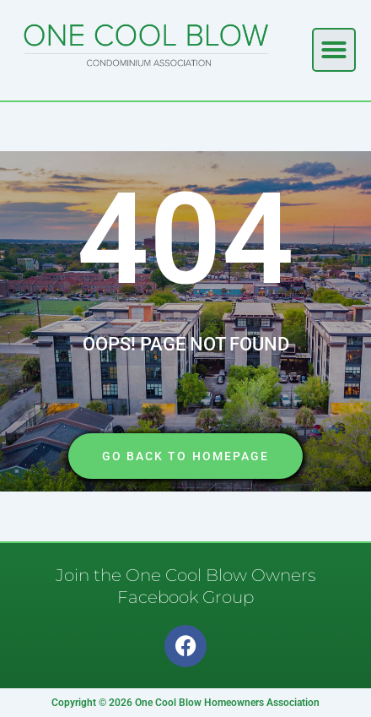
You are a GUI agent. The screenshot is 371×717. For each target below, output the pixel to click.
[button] (334, 50)
